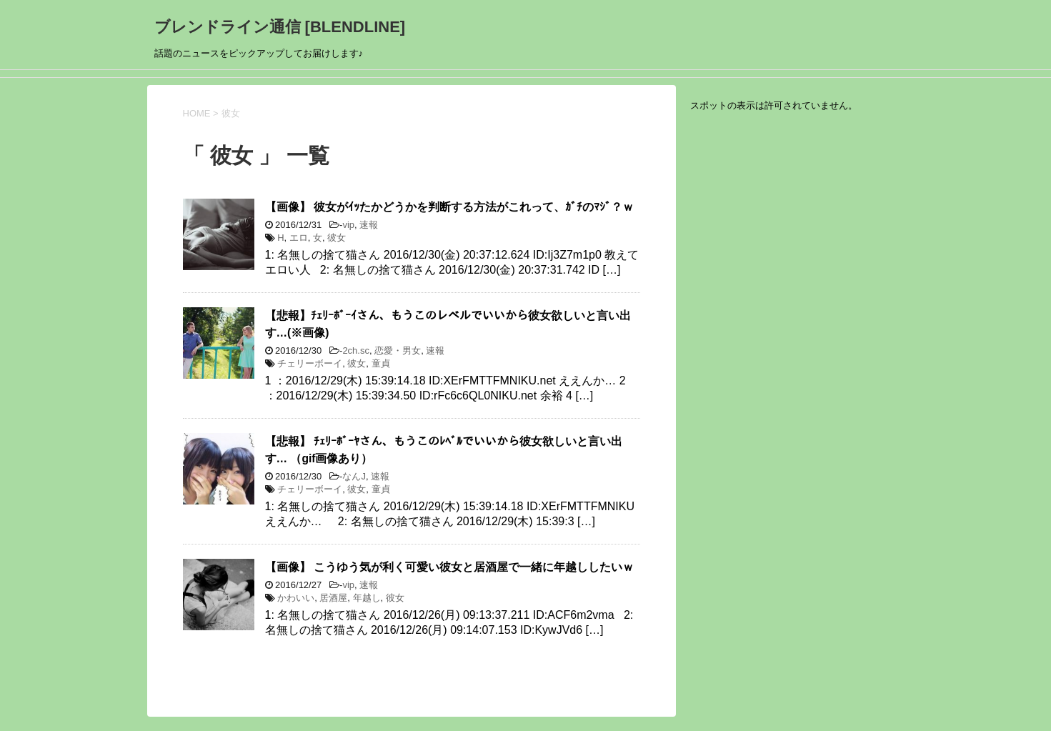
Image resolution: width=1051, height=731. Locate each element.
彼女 (336, 237)
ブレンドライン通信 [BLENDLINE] (280, 27)
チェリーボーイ (309, 363)
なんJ (354, 476)
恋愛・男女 (397, 350)
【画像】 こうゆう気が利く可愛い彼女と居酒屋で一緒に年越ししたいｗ (449, 567)
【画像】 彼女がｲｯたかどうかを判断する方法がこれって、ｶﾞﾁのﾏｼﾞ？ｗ (449, 207)
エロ (298, 237)
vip (348, 224)
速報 (368, 224)
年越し (367, 597)
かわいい (295, 597)
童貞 (381, 363)
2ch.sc (355, 350)
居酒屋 (333, 597)
